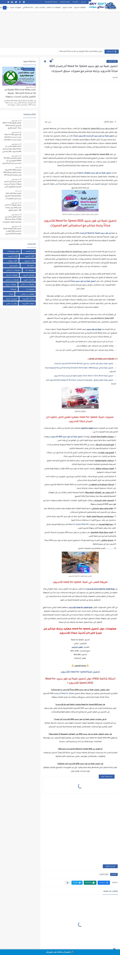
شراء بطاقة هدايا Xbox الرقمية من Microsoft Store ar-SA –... (79, 51)
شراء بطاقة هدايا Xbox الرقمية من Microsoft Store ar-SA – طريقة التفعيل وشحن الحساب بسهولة (20, 93)
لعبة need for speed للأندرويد (80, 608)
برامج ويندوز (13, 265)
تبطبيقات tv (30, 270)
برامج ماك (30, 265)
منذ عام (17, 167)
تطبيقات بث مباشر (54, 7)
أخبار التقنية (30, 251)
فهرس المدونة (65, 2)
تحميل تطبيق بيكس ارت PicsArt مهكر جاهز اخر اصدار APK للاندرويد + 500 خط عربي (11, 149)
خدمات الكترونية (28, 299)
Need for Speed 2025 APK (78, 525)
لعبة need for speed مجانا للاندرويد (100, 589)
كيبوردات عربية (15, 7)
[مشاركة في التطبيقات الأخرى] (67, 883)
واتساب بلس (40, 7)
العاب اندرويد (67, 7)
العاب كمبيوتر (29, 261)
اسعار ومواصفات (13, 251)
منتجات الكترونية (28, 303)
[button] (104, 883)
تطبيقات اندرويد (80, 7)
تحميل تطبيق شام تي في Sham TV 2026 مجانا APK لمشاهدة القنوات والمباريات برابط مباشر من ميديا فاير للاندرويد (11, 220)
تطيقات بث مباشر (27, 294)
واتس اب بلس (11, 303)
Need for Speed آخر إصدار (64, 694)
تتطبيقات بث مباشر (13, 270)
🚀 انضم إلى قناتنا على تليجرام (60, 952)
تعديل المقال (110, 866)
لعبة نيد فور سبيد (94, 329)
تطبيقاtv (14, 289)
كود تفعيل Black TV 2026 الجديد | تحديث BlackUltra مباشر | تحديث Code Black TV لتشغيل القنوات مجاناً (12, 137)
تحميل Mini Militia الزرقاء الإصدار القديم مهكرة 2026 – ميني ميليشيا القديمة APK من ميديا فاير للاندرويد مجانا (12, 173)
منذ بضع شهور (30, 87)
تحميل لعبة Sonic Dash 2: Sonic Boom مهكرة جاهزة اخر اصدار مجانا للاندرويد (83, 376)
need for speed (87, 428)
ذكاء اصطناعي (28, 7)
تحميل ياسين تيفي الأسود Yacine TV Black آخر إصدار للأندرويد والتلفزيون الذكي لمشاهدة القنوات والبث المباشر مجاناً (12, 184)
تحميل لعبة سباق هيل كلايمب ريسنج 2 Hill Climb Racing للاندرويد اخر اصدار (83, 364)
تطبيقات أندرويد (28, 275)
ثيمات (11, 294)
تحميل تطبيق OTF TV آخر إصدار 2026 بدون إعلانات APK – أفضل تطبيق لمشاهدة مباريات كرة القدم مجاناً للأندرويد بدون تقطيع (12, 208)
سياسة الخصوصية (51, 2)
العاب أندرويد (112, 61)
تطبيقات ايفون (29, 280)
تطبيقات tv (30, 289)
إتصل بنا (75, 2)
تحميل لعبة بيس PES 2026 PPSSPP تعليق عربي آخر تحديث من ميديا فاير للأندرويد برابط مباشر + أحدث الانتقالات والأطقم (11, 161)
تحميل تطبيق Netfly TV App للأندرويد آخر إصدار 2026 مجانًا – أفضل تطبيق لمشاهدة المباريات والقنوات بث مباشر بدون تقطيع (11, 126)
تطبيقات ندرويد (10, 284)
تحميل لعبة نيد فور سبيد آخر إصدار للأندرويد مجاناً (94, 136)
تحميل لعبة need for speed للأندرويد (80, 672)
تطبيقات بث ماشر (12, 280)
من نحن (83, 2)
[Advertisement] (60, 30)
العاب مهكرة (12, 261)
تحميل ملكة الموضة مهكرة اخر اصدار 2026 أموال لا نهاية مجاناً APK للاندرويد (12, 231)
